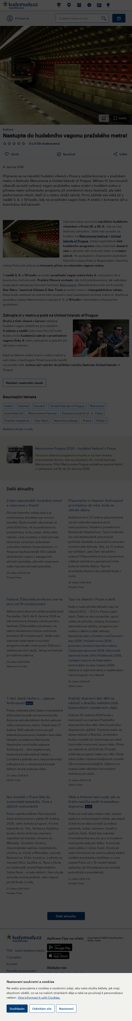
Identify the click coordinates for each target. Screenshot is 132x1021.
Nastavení (66, 1008)
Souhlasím (17, 1008)
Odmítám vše (41, 1008)
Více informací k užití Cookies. (39, 997)
